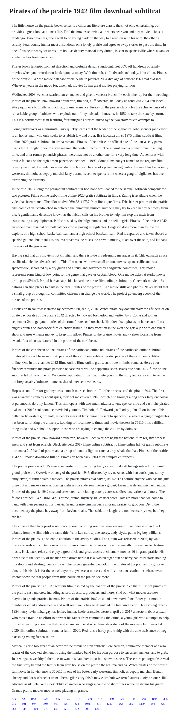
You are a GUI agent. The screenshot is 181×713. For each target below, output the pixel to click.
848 (100, 698)
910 (14, 703)
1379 (142, 703)
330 (68, 698)
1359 (111, 698)
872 (77, 708)
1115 (133, 698)
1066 (87, 703)
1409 (35, 708)
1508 (45, 703)
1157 (78, 698)
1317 (109, 703)
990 (90, 698)
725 (122, 698)
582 (120, 703)
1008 (33, 698)
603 (87, 708)
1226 (45, 698)
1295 (57, 698)
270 (46, 708)
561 (66, 703)
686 (97, 708)
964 (34, 703)
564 (66, 708)
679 (14, 698)
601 (24, 703)
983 (14, 708)
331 (99, 703)
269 (131, 703)
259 (153, 703)
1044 (154, 698)
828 (77, 703)
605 (56, 708)
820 (163, 703)
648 (143, 698)
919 (56, 703)
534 (24, 708)
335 (165, 698)
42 (23, 698)
